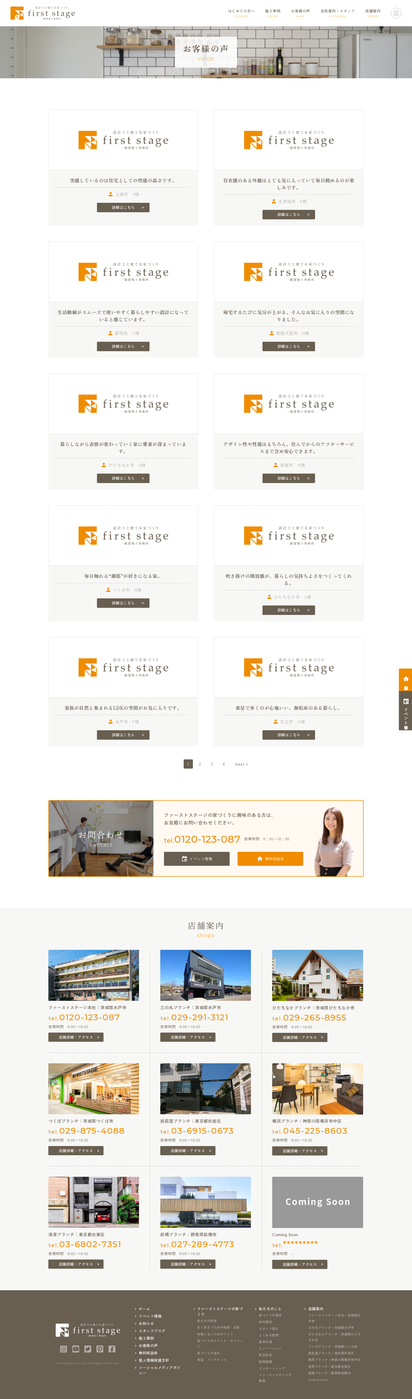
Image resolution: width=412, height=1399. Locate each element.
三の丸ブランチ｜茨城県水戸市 (331, 1327)
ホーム (144, 1308)
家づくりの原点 (270, 1315)
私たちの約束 (207, 1320)
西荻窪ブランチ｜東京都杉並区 (331, 1353)
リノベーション (270, 1348)
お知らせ (146, 1323)
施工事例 (146, 1338)
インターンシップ (272, 1368)
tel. (202, 839)
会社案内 (265, 1321)
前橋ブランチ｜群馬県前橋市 (329, 1373)
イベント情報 (200, 858)
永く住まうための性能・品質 (218, 1327)
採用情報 (265, 1361)
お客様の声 (148, 1345)
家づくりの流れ (208, 1353)
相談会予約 (406, 683)
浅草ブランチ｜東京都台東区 (329, 1366)
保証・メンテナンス (212, 1359)
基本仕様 (265, 1341)
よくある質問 (269, 1335)
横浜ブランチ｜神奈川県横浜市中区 (334, 1359)
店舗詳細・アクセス (76, 1037)
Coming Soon (318, 1379)
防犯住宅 (265, 1355)
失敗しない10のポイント (215, 1334)
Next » (241, 764)
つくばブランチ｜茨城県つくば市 (333, 1346)
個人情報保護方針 (154, 1360)
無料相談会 (274, 858)
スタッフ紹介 (269, 1328)
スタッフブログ (152, 1330)
